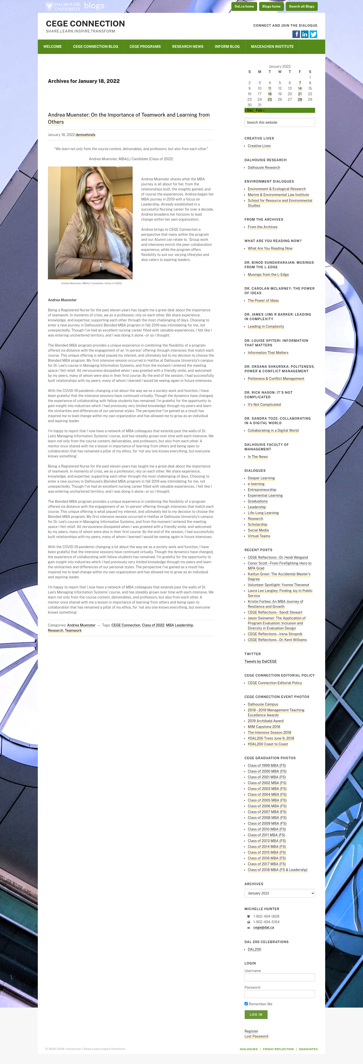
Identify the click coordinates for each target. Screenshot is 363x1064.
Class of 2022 (153, 625)
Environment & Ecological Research (277, 189)
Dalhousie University (63, 6)
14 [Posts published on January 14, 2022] (300, 88)
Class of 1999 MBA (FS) (267, 765)
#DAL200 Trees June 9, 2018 (271, 738)
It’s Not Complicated (264, 405)
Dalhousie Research (264, 167)
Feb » (260, 110)
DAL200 (254, 949)
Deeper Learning (261, 478)
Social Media (258, 530)
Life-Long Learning (263, 513)
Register (251, 1031)
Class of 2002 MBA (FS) (267, 783)
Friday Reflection (278, 1049)
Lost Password (256, 1036)
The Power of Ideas (263, 300)
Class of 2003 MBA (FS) (267, 789)
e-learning (256, 484)
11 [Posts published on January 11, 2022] (269, 88)
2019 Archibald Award (266, 721)
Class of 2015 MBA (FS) (267, 852)
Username (253, 971)
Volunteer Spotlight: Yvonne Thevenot (278, 585)
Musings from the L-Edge (268, 275)
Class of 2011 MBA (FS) (266, 835)
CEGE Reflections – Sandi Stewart (275, 612)
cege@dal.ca (263, 927)
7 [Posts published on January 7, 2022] (300, 83)
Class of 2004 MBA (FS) (267, 794)
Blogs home (271, 6)
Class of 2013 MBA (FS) (267, 841)
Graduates (308, 1049)
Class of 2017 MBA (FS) (267, 864)
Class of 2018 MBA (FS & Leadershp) (278, 870)
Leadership (257, 507)
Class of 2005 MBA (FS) (267, 800)
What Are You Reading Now (270, 248)
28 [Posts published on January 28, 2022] (300, 99)
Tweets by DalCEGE (261, 661)
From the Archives (263, 227)
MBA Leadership (179, 625)
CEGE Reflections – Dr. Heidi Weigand (278, 557)
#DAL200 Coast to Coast (268, 744)
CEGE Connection (85, 23)
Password (252, 987)
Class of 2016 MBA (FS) (267, 858)
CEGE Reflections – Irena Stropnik (275, 634)
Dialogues (249, 1049)
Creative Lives (259, 146)
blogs (94, 5)
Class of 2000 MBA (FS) (267, 771)
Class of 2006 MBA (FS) (267, 806)
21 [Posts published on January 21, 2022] (300, 94)
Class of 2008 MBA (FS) (267, 818)
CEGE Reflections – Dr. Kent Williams (277, 640)
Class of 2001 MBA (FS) (267, 777)
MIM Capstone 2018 (264, 727)
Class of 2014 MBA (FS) (267, 847)
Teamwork (73, 630)
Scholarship (257, 524)
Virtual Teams (259, 536)
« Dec (249, 110)
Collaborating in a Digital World (273, 430)
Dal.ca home (244, 6)
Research (55, 630)
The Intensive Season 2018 (269, 732)
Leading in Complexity (266, 326)
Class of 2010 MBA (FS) (267, 829)
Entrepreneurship (262, 490)
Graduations (258, 501)
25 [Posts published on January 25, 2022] (270, 99)
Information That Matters (268, 353)
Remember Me (259, 1004)
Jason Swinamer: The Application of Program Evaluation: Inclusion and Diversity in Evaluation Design (277, 623)
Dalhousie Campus (263, 704)
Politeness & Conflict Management (276, 379)
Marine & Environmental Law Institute (278, 195)
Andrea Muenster (81, 625)
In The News (258, 457)
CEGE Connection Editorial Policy (275, 683)
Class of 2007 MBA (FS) (267, 812)
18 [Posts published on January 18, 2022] (270, 94)
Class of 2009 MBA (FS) (267, 823)
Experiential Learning (265, 495)
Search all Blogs (302, 6)
